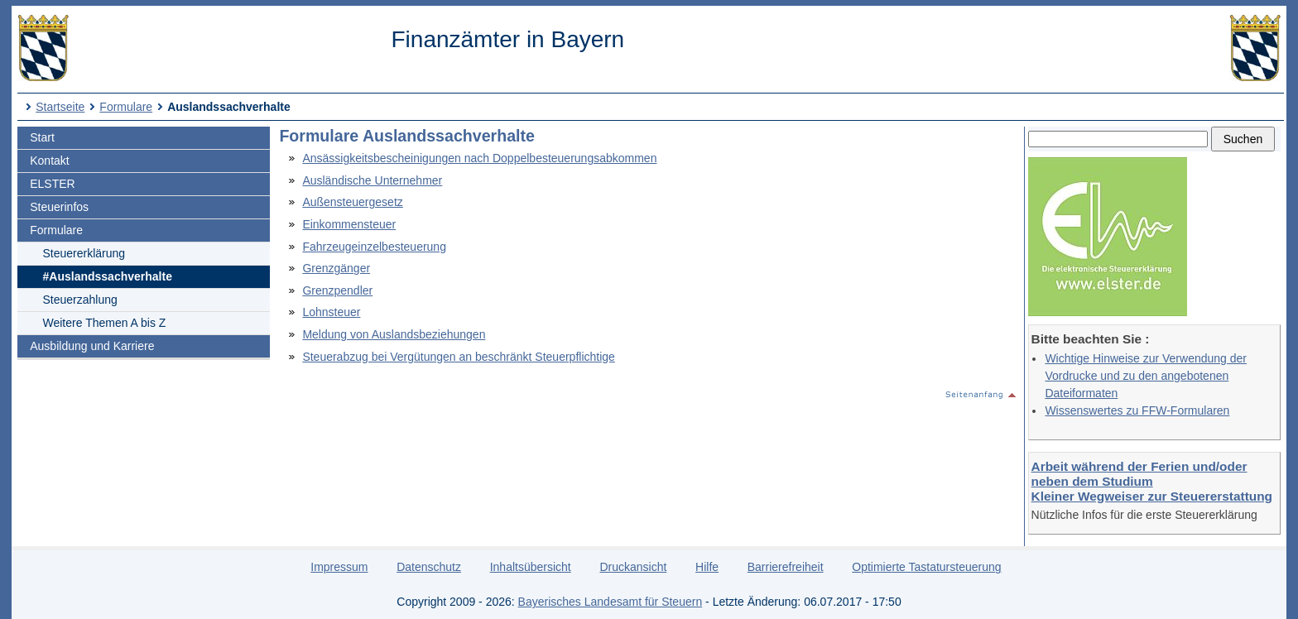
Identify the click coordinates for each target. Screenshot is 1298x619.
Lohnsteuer (331, 312)
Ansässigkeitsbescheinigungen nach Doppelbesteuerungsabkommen (479, 158)
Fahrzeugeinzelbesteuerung (374, 246)
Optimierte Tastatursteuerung (926, 566)
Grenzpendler (337, 290)
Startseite (60, 106)
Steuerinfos (59, 207)
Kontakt (49, 160)
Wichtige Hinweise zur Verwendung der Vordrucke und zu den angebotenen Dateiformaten (1146, 376)
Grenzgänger (336, 268)
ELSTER (52, 183)
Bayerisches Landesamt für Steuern (610, 601)
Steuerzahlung (80, 299)
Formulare (125, 106)
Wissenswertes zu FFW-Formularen (1137, 410)
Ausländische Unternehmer (372, 180)
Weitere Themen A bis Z (104, 322)
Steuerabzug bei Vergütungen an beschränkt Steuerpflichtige (458, 356)
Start (42, 137)
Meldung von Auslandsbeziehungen (393, 334)
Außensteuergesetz (352, 202)
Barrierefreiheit (786, 566)
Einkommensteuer (349, 224)
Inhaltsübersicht (530, 566)
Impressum (339, 566)
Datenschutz (429, 566)
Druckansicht (632, 566)
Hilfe (707, 566)
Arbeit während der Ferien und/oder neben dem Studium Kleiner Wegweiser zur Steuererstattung (1151, 481)
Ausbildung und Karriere (92, 346)
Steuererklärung (84, 253)
